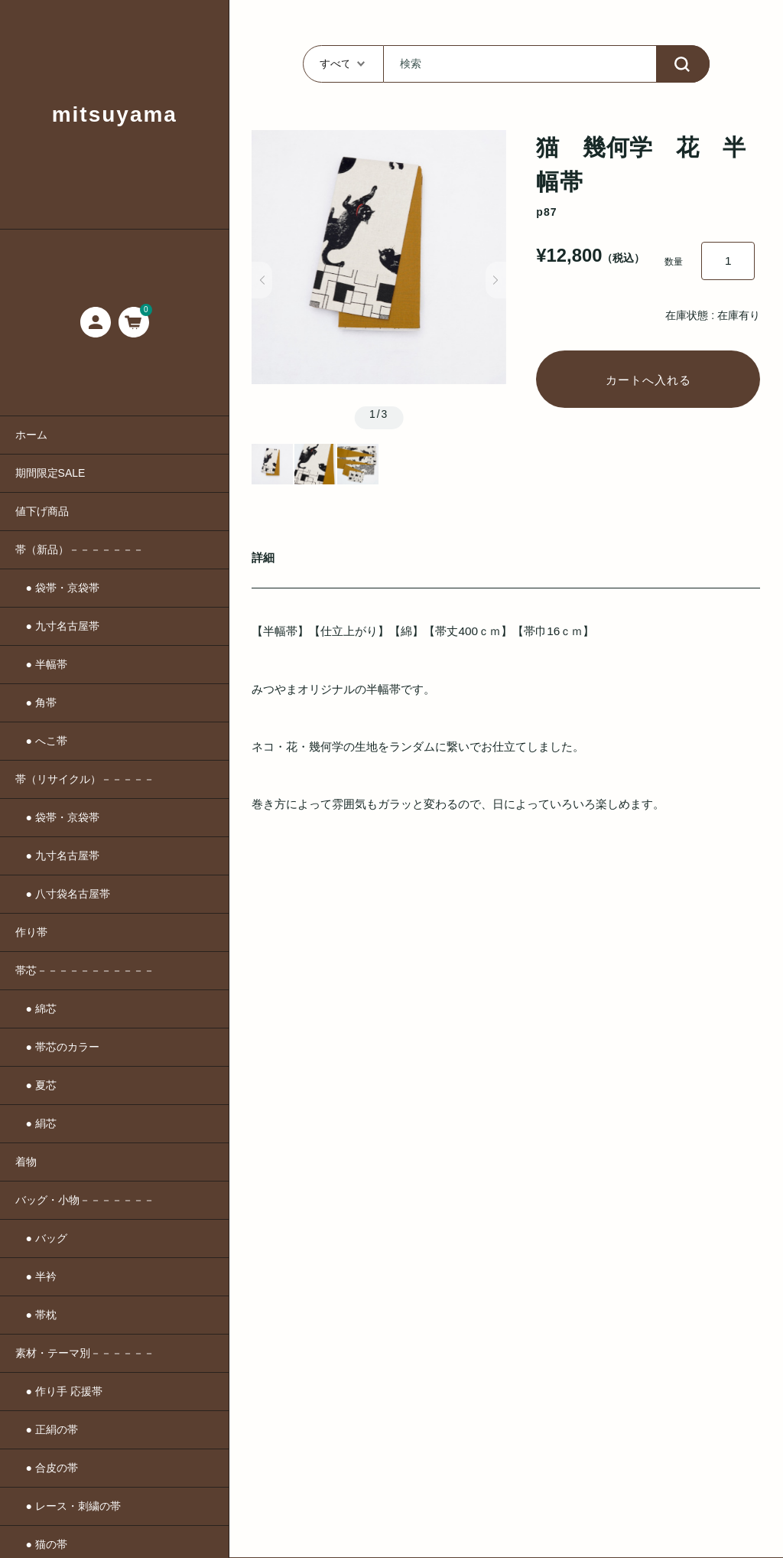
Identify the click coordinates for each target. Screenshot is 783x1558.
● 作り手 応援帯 (58, 1391)
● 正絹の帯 (46, 1429)
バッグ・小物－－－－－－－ (84, 1200)
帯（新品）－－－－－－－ (79, 549)
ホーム (31, 435)
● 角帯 (36, 702)
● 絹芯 (36, 1123)
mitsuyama (114, 114)
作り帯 (31, 932)
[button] (262, 280)
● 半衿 (36, 1276)
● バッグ (41, 1238)
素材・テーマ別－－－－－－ (84, 1353)
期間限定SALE (50, 473)
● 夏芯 (36, 1085)
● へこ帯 (41, 741)
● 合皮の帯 (46, 1468)
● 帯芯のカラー (57, 1047)
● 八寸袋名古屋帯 (62, 894)
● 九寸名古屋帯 (57, 626)
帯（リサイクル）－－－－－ (84, 779)
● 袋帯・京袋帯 (57, 588)
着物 (26, 1161)
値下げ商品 (42, 511)
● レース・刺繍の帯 (68, 1506)
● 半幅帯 (41, 664)
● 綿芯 (36, 1008)
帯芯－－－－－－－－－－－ (84, 970)
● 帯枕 (36, 1315)
